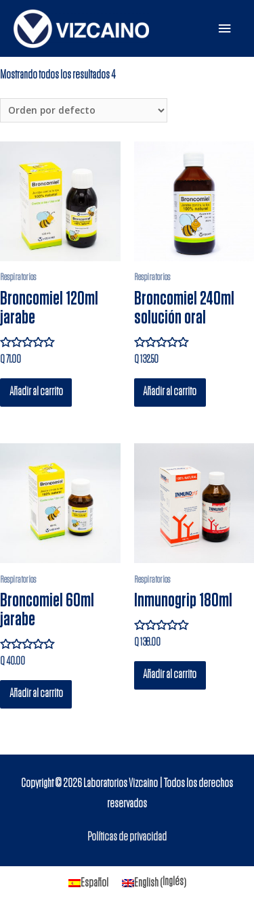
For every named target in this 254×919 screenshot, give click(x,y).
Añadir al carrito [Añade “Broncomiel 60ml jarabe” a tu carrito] (36, 694)
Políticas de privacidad (127, 837)
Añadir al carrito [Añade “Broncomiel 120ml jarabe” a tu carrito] (36, 392)
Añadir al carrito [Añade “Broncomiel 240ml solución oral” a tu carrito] (169, 392)
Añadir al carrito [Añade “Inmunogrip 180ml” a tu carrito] (169, 675)
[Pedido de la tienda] (83, 110)
